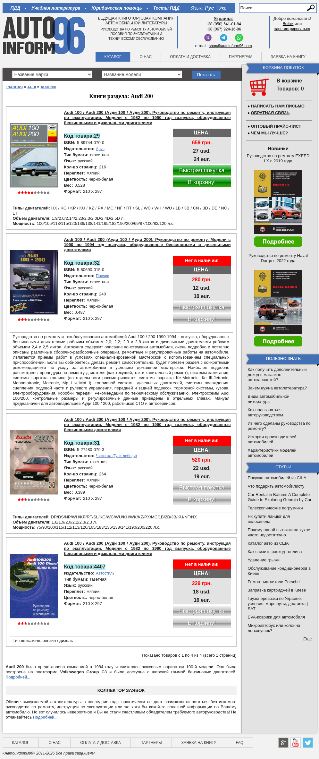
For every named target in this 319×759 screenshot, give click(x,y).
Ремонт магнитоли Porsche (274, 581)
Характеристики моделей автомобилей (272, 453)
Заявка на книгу (288, 57)
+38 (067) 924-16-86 (223, 29)
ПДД (15, 8)
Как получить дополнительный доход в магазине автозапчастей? (277, 374)
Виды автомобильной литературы (269, 399)
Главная (14, 87)
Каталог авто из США (268, 543)
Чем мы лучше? (269, 133)
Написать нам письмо (278, 106)
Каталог (113, 57)
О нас (145, 57)
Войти (288, 23)
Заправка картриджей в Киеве (277, 590)
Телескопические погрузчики (275, 508)
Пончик (102, 276)
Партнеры (151, 742)
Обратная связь (270, 112)
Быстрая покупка (202, 170)
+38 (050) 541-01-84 (223, 24)
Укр (222, 8)
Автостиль (105, 573)
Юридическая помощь (116, 8)
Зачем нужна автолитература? (277, 388)
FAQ (239, 742)
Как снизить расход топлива (275, 551)
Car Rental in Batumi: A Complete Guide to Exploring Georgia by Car (280, 497)
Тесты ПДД (166, 8)
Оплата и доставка (190, 57)
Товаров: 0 (290, 88)
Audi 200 (48, 87)
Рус (209, 8)
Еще (307, 638)
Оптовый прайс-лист (276, 126)
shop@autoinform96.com (230, 46)
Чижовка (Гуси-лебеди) (116, 456)
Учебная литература (55, 8)
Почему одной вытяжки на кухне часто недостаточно (279, 532)
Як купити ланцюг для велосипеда (269, 519)
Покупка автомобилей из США (277, 477)
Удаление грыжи (264, 560)
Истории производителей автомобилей (272, 439)
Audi (31, 87)
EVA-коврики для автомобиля (276, 617)
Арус (100, 149)
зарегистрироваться (292, 29)
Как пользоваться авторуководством (265, 412)
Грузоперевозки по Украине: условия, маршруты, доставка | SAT (278, 603)
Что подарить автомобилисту (276, 486)
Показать (206, 74)
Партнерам (240, 57)
